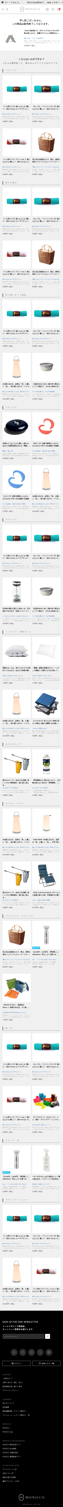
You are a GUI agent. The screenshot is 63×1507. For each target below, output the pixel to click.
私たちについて (8, 1403)
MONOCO (6, 1428)
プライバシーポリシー (11, 1390)
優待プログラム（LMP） (11, 1481)
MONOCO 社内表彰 (9, 1448)
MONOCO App (8, 1432)
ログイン (16, 1363)
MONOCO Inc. (27, 1504)
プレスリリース (10, 1469)
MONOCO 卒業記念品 (10, 1452)
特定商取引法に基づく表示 (12, 1386)
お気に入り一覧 (46, 1363)
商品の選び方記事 (9, 1477)
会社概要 (6, 1407)
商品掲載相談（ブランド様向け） (15, 1411)
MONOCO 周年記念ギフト (12, 1444)
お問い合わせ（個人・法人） (13, 1382)
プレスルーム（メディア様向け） (16, 1415)
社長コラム (8, 1473)
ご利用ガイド (7, 1378)
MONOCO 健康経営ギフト (12, 1456)
